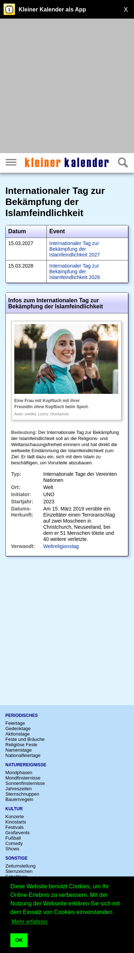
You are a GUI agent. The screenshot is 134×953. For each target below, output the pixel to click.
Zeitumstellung (20, 866)
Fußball (13, 838)
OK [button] (19, 940)
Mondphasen (18, 772)
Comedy (14, 843)
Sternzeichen (19, 871)
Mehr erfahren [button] (29, 922)
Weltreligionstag (61, 546)
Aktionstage (17, 734)
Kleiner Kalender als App (52, 9)
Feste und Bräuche (25, 739)
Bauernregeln (19, 799)
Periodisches (21, 715)
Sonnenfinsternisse (25, 783)
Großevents (17, 832)
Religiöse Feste (21, 744)
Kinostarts (15, 822)
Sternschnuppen (22, 794)
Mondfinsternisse (22, 778)
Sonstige (16, 858)
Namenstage (18, 750)
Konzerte (14, 816)
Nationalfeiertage (22, 755)
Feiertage (15, 723)
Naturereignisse (25, 764)
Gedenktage (18, 728)
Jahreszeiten (18, 788)
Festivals (14, 827)
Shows (12, 848)
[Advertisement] (67, 87)
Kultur (14, 808)
